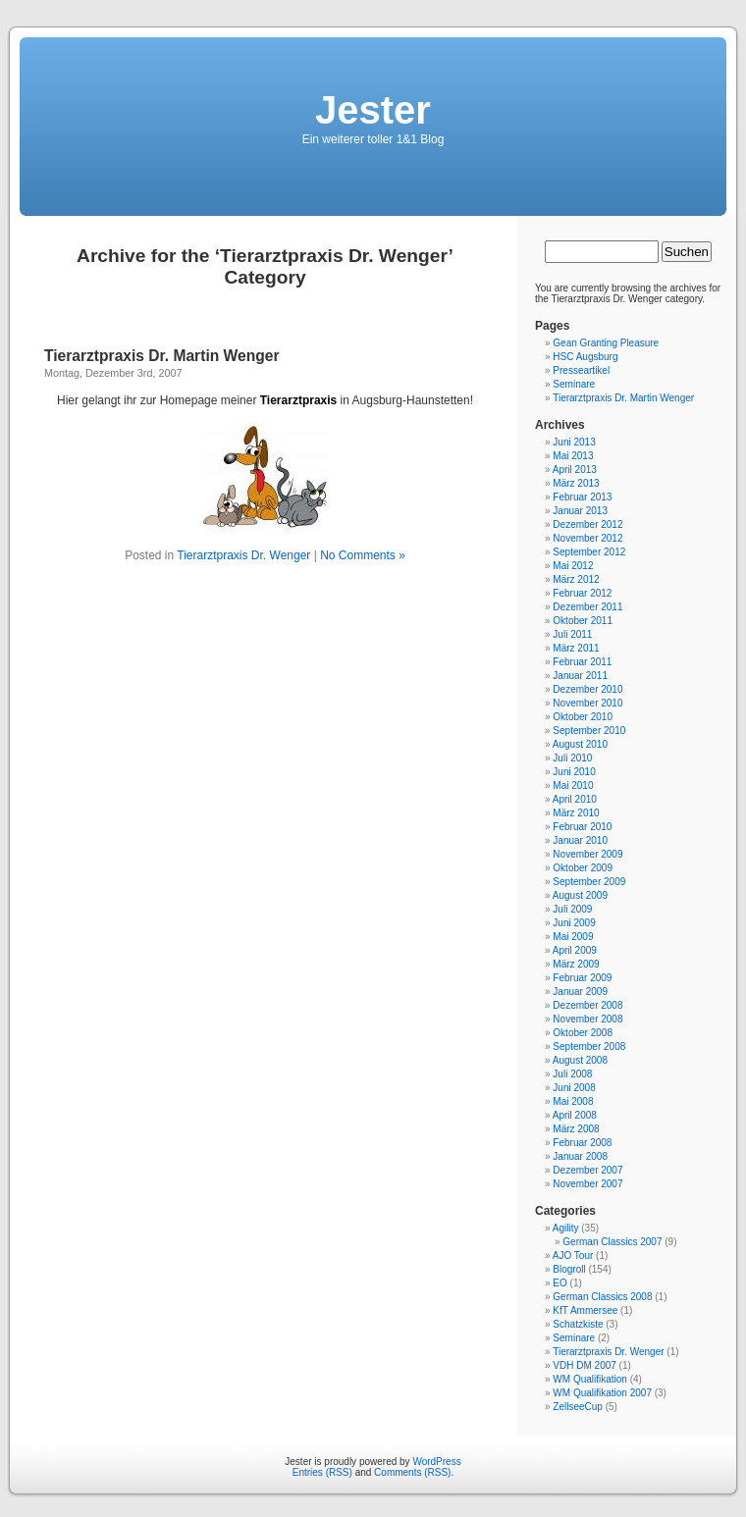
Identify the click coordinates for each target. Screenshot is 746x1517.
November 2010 (587, 703)
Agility (566, 1228)
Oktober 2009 (583, 868)
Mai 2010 (573, 785)
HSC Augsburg (585, 356)
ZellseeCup (578, 1406)
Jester (373, 109)
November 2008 (587, 1019)
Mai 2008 (573, 1101)
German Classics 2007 (612, 1241)
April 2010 (575, 799)
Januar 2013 (580, 510)
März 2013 (576, 483)
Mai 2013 (573, 455)
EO (559, 1283)
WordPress (436, 1461)
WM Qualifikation (590, 1379)
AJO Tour (573, 1255)
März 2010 (576, 813)
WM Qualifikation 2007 (602, 1392)
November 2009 (587, 854)
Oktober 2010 (583, 716)
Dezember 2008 (587, 1005)
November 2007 (587, 1183)
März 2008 (576, 1129)
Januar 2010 (580, 840)
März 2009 (576, 964)
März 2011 (576, 648)
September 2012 (589, 552)
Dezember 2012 (587, 524)
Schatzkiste (578, 1324)
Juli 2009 (572, 909)
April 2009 (575, 950)
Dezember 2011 (587, 607)
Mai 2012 (573, 565)
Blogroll (569, 1269)
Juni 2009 (574, 922)
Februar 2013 (582, 497)
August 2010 (580, 744)
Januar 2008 (580, 1156)
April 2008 (575, 1115)
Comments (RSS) (412, 1472)
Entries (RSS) (322, 1472)
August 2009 (580, 895)
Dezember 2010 (587, 689)
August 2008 (580, 1060)
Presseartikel (581, 370)
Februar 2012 (582, 593)
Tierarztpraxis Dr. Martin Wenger (161, 355)
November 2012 (587, 538)
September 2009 (589, 881)
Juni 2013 (574, 442)
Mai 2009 (573, 936)
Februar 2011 (582, 661)
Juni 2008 (574, 1087)
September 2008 (589, 1046)
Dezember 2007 (587, 1170)
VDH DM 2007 (584, 1365)
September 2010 (589, 730)
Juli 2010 (572, 758)
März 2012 (576, 579)
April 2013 (575, 469)
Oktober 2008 (583, 1032)
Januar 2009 (580, 991)
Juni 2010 (574, 771)
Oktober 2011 (583, 620)
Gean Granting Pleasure (606, 343)
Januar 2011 (580, 675)
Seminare (574, 384)
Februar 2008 (582, 1142)
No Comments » (362, 555)
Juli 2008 (572, 1074)
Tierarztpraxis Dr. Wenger (243, 555)
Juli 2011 (572, 634)
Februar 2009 (582, 977)
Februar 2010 (582, 826)
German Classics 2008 (602, 1296)
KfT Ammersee (585, 1310)
